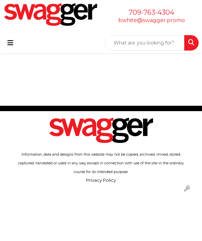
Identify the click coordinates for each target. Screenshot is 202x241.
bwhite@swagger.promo (151, 20)
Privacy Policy (101, 180)
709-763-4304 (151, 12)
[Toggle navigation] (10, 43)
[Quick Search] (145, 43)
